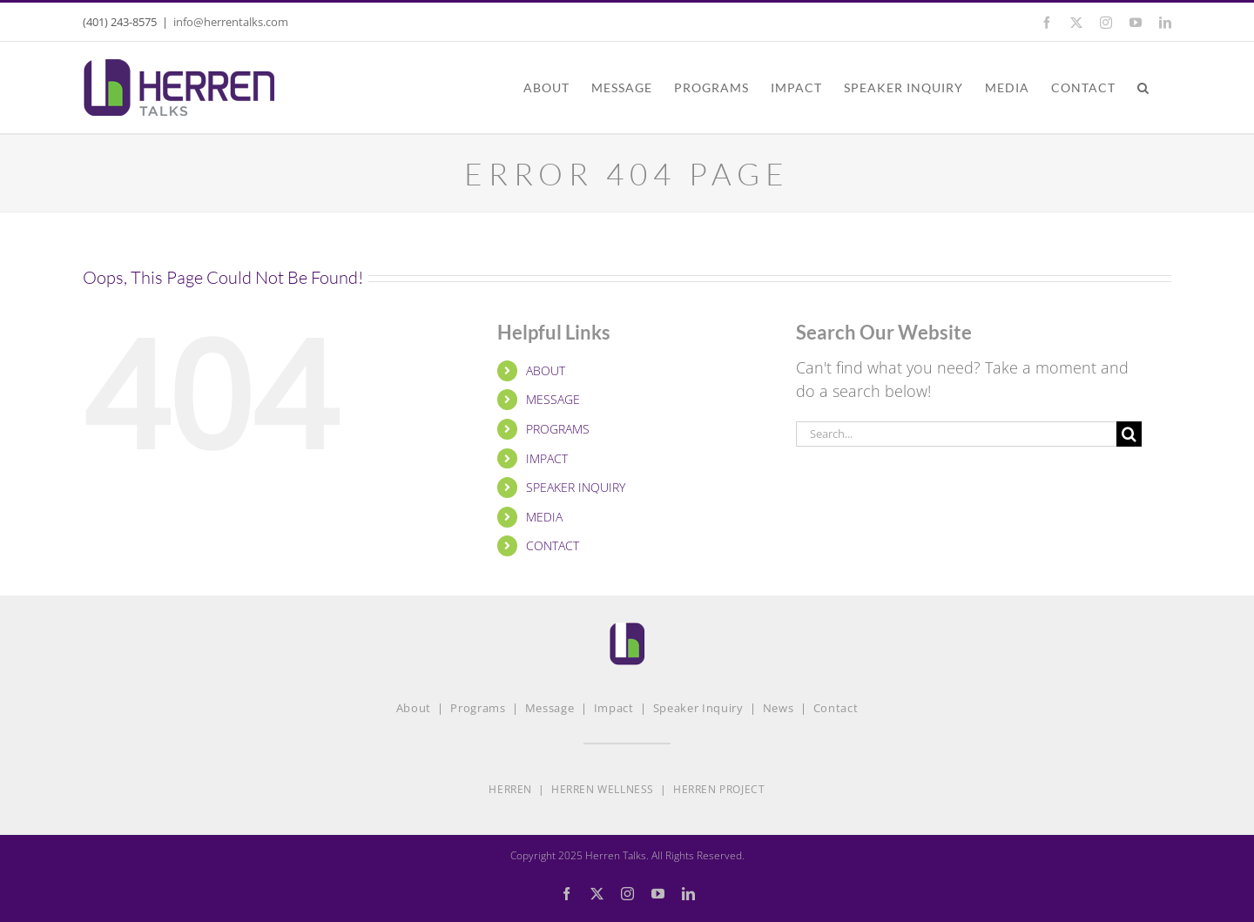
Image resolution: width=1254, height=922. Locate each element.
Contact (836, 708)
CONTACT (552, 545)
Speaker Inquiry (698, 708)
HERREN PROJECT (719, 789)
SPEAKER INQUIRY (575, 487)
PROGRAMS (558, 429)
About (413, 708)
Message (550, 708)
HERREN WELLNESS (602, 789)
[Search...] (956, 434)
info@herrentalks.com (230, 22)
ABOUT (545, 370)
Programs (477, 708)
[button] (1143, 87)
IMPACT (547, 458)
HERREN (510, 789)
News (778, 708)
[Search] (1129, 434)
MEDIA (544, 516)
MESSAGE (553, 399)
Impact (614, 708)
